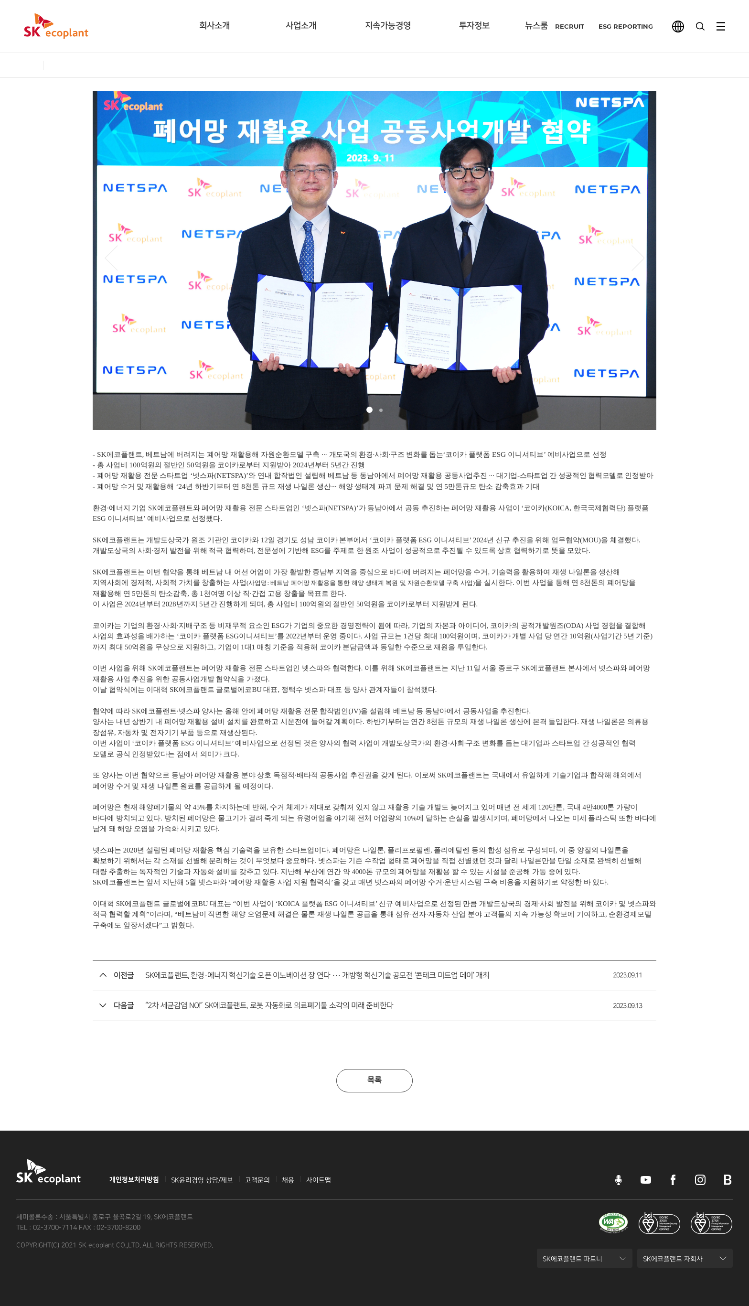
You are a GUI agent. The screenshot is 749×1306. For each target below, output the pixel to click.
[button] (111, 258)
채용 (288, 1180)
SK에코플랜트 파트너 (572, 1261)
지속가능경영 (388, 26)
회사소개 (214, 26)
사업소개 (301, 26)
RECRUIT (563, 26)
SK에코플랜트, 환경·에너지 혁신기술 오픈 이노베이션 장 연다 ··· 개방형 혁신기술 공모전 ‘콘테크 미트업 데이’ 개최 (317, 975)
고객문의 (257, 1180)
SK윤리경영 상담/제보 (202, 1180)
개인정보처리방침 (134, 1180)
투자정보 (474, 26)
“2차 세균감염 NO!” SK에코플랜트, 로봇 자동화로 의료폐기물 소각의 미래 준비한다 (269, 1006)
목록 (374, 1080)
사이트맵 (318, 1180)
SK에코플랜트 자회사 (672, 1261)
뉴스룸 (536, 26)
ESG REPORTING (619, 26)
